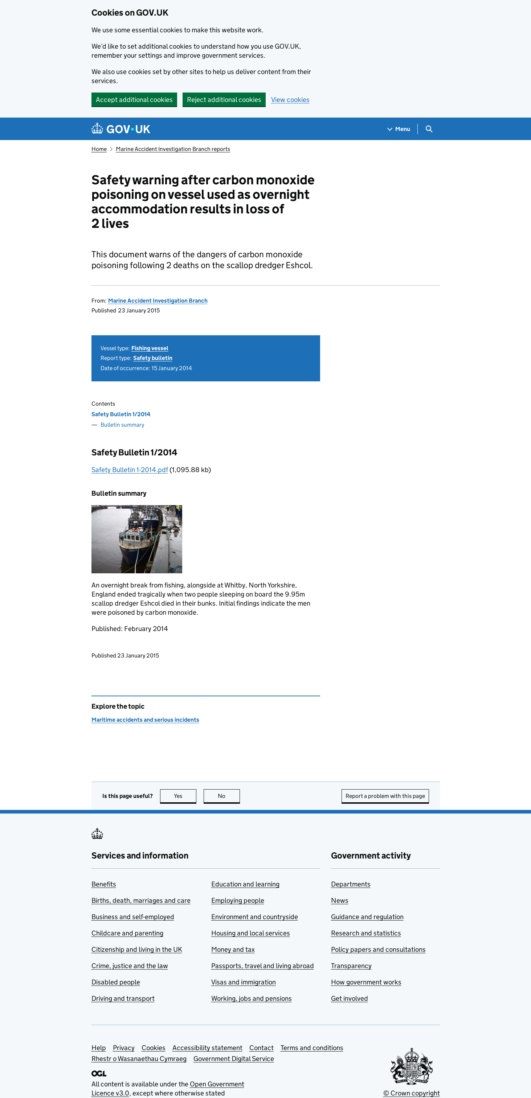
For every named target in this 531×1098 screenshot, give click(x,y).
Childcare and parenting (127, 933)
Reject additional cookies (224, 99)
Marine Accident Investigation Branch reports (173, 149)
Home (99, 149)
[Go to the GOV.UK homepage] (120, 129)
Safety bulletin (152, 358)
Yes (185, 795)
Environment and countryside (254, 917)
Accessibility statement (207, 1048)
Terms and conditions (312, 1048)
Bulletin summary (122, 424)
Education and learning (245, 884)
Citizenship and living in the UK (136, 949)
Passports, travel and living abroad (262, 966)
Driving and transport (123, 998)
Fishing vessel (149, 348)
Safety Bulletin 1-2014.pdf (129, 470)
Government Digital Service (233, 1058)
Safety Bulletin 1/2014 (120, 414)
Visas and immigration (243, 982)
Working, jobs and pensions (251, 998)
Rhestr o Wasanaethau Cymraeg (139, 1058)
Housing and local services (250, 933)
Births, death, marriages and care (141, 900)
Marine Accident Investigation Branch (158, 300)
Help (98, 1048)
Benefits (103, 884)
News (339, 900)
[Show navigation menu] (399, 129)
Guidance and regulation (367, 917)
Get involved (349, 998)
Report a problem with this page (385, 795)
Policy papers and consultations (378, 949)
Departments (351, 884)
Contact (261, 1048)
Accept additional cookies (134, 99)
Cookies (154, 1048)
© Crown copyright (411, 1093)
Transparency (351, 966)
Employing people (237, 900)
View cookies (290, 99)
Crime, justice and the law (129, 966)
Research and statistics (366, 933)
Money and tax (233, 949)
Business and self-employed (132, 917)
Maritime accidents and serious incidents (145, 719)
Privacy (124, 1048)
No (229, 795)
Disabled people (115, 982)
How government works (366, 982)
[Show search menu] (429, 129)
